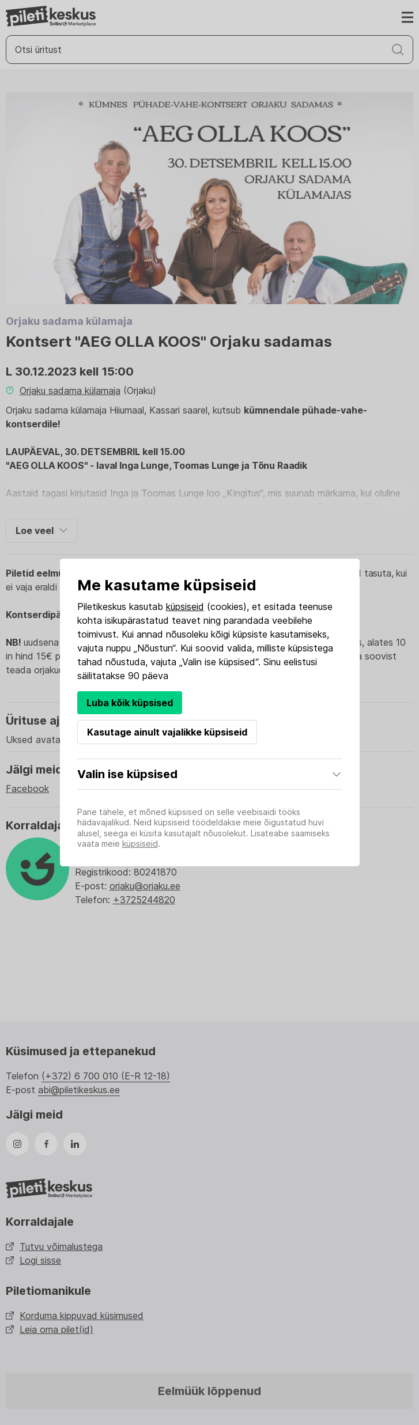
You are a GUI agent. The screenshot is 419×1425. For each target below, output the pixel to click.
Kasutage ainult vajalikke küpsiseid (167, 732)
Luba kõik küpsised (129, 702)
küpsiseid (185, 606)
